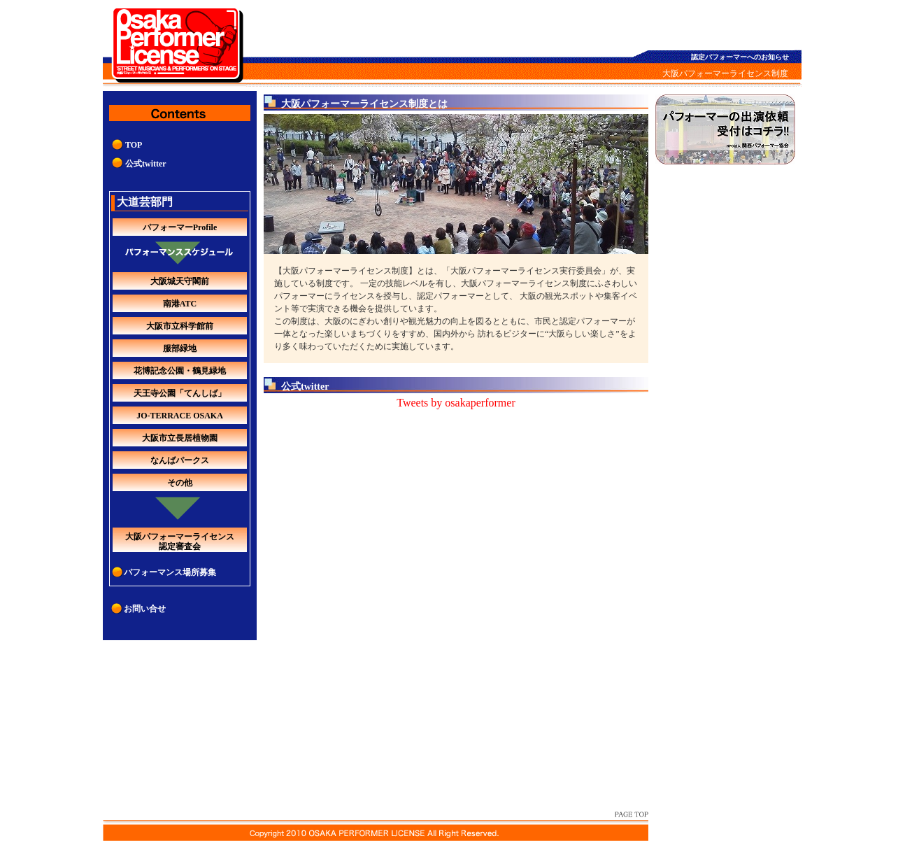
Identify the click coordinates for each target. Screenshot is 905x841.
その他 (179, 483)
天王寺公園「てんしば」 (180, 393)
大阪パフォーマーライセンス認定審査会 (179, 541)
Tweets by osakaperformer (456, 403)
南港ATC (180, 304)
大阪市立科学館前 (179, 326)
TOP (133, 145)
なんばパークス (179, 460)
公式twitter (145, 164)
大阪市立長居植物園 (180, 438)
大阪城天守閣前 (179, 281)
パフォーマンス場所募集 (170, 572)
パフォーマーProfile (180, 227)
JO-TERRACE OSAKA (179, 415)
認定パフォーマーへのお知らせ (740, 57)
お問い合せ (145, 609)
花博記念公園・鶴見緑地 (180, 371)
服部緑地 (180, 348)
